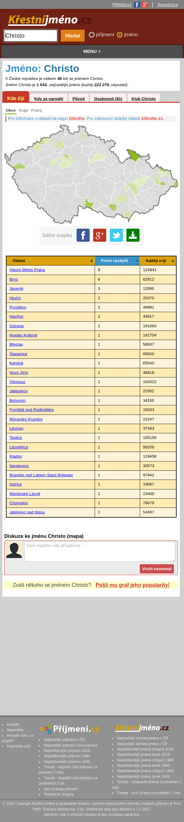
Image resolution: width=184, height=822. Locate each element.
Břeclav (16, 344)
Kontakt (13, 725)
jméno (131, 34)
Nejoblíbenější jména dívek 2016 (143, 755)
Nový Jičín (18, 372)
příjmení (106, 34)
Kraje (23, 110)
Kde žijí (15, 98)
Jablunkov (18, 391)
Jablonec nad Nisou (27, 512)
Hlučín (15, 298)
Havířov (16, 316)
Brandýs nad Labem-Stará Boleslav (41, 475)
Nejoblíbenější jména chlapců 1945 (145, 771)
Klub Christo (143, 99)
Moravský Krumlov (26, 419)
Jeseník (16, 288)
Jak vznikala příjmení (61, 789)
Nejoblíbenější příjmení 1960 (67, 756)
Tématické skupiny (59, 794)
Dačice (15, 484)
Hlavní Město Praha (27, 270)
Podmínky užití (19, 746)
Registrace (168, 4)
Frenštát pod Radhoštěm (31, 409)
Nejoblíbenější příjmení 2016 (67, 751)
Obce (11, 110)
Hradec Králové (23, 335)
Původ (78, 99)
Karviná (16, 363)
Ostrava (16, 326)
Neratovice (19, 466)
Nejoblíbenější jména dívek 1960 (143, 765)
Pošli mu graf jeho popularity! (132, 585)
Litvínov (16, 428)
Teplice (15, 437)
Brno (13, 279)
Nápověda (15, 730)
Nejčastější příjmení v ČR (64, 740)
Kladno (15, 456)
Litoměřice (18, 447)
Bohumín (17, 400)
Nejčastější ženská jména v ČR (142, 744)
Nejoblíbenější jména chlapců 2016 (145, 749)
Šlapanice (18, 354)
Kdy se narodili (48, 99)
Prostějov (17, 307)
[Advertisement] (91, 650)
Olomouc (17, 382)
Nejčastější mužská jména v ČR (142, 738)
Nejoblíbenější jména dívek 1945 (143, 776)
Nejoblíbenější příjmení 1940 (67, 762)
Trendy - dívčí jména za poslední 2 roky (148, 793)
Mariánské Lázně (24, 493)
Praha (36, 110)
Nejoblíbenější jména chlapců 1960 (145, 760)
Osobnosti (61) (108, 99)
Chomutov (18, 503)
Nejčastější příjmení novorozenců (71, 745)
